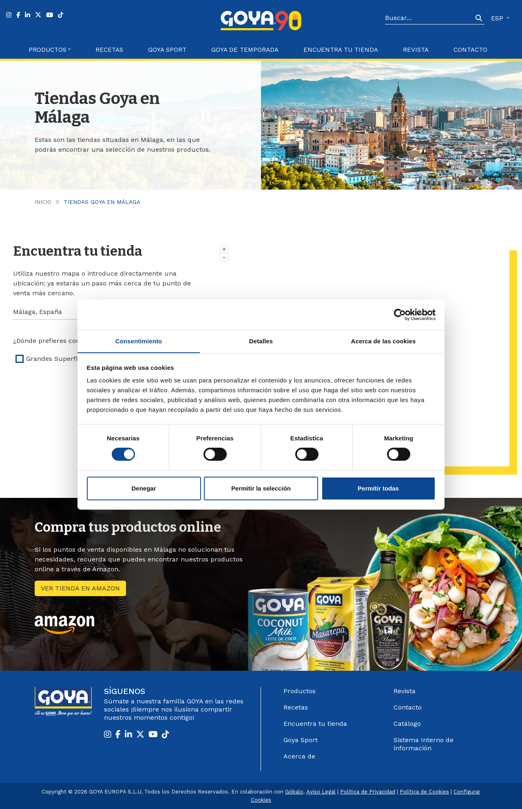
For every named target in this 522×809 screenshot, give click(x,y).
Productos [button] (47, 49)
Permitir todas (378, 488)
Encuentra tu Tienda (340, 49)
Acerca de (299, 756)
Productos (299, 691)
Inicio (43, 202)
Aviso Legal (321, 792)
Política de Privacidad (367, 792)
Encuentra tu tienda (315, 723)
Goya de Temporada (245, 49)
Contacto (470, 49)
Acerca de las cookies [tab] (383, 340)
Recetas (109, 49)
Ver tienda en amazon (80, 588)
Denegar (143, 488)
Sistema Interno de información (423, 744)
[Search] (429, 18)
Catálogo (407, 723)
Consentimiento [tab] (138, 340)
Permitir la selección (261, 488)
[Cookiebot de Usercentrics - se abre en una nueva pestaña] (400, 314)
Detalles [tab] (261, 340)
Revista (416, 49)
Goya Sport (167, 49)
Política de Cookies (424, 792)
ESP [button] (498, 18)
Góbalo (294, 792)
